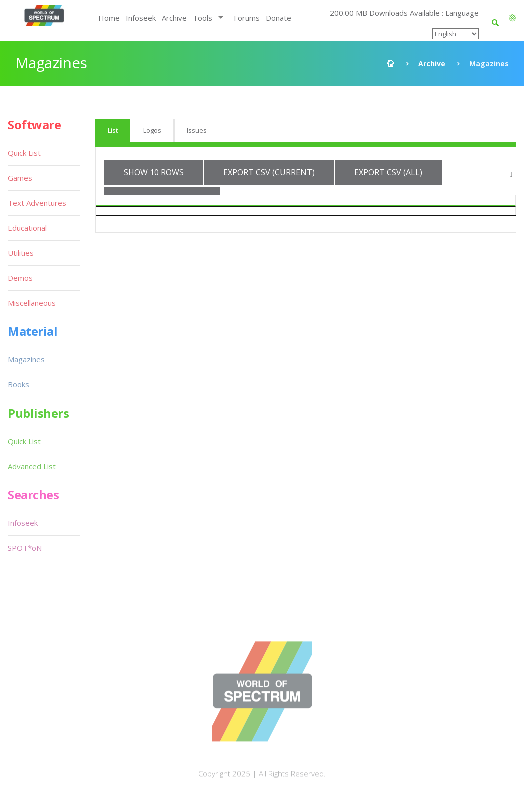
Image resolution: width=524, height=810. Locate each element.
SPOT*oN (25, 548)
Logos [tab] (152, 130)
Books (18, 384)
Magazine (157, 205)
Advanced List (32, 466)
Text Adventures (37, 203)
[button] (512, 18)
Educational (27, 228)
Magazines (26, 359)
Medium (452, 205)
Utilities (21, 253)
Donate (278, 18)
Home (109, 18)
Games (20, 178)
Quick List (24, 153)
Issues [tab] (197, 130)
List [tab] (113, 130)
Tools (202, 18)
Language (355, 205)
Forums (247, 18)
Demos (20, 278)
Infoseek (141, 18)
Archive (174, 18)
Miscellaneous (32, 303)
